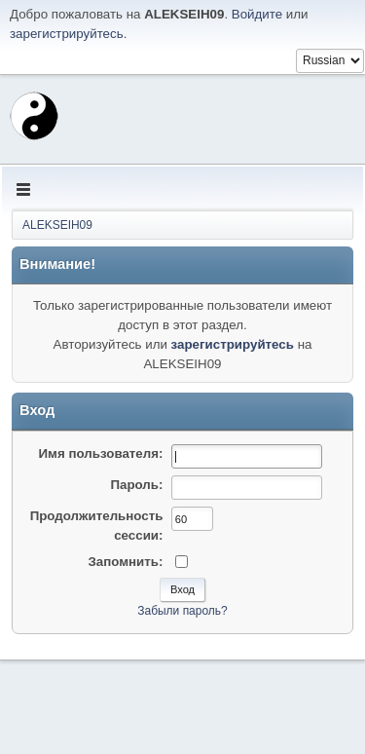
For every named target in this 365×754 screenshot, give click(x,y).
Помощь (185, 733)
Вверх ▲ (338, 733)
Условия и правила (261, 733)
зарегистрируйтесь (67, 33)
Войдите (257, 14)
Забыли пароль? (182, 611)
